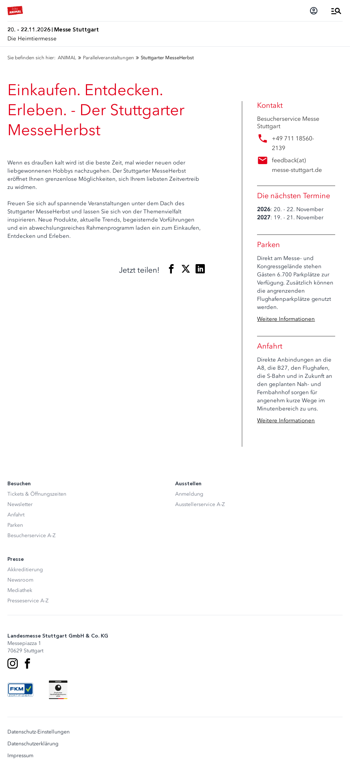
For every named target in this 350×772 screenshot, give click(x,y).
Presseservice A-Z (28, 601)
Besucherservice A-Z (31, 535)
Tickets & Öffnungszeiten (36, 494)
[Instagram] (12, 663)
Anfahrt (15, 515)
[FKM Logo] (20, 690)
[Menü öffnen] (336, 11)
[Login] (313, 10)
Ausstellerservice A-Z (200, 504)
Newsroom (20, 580)
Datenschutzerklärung (33, 744)
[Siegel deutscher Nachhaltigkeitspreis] (58, 690)
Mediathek (19, 590)
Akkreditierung (25, 569)
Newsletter (20, 504)
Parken (15, 525)
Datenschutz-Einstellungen (38, 732)
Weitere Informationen (286, 319)
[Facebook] (27, 663)
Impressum (20, 756)
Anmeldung (189, 494)
